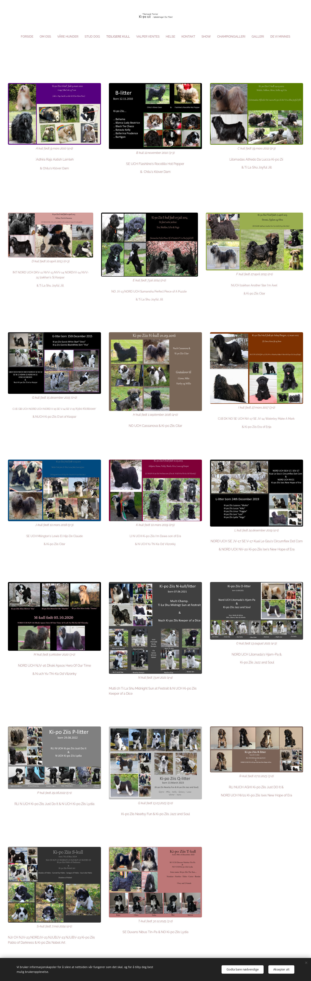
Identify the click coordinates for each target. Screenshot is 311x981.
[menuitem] (24, 37)
